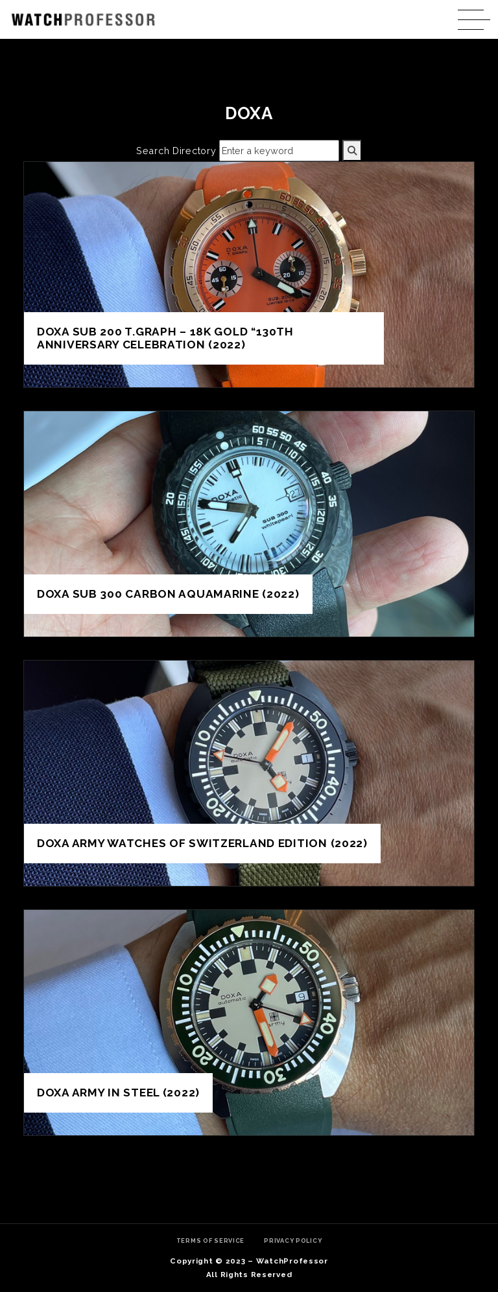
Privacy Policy (293, 1240)
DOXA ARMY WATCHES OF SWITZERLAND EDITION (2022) (202, 843)
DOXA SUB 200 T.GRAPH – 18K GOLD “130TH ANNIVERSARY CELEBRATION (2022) (165, 338)
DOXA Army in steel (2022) (118, 1092)
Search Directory (176, 150)
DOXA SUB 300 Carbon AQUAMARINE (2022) (168, 593)
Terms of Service (210, 1240)
